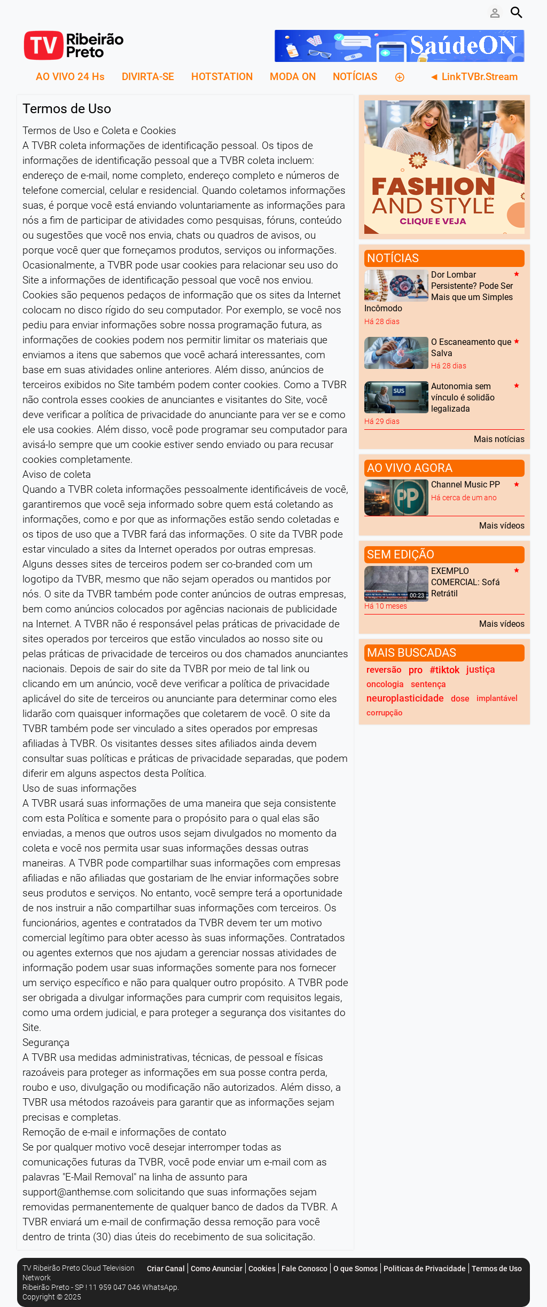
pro (416, 669)
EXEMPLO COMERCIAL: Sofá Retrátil (465, 582)
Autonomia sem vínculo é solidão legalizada (463, 397)
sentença (428, 684)
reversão (384, 669)
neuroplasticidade (405, 698)
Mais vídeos (502, 525)
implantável (497, 698)
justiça (480, 669)
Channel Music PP (465, 485)
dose (460, 699)
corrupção (384, 713)
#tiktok (444, 669)
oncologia (385, 684)
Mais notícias (499, 439)
